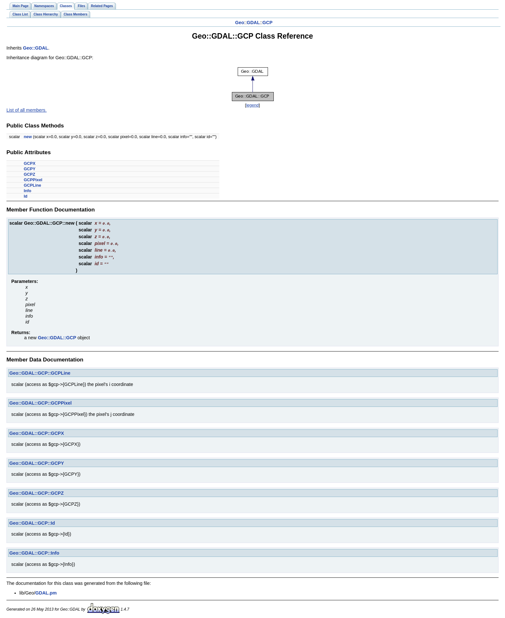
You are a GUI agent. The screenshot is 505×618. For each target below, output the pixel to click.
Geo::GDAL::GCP (57, 335)
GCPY (29, 168)
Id (25, 196)
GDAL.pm (46, 590)
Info (27, 190)
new (28, 136)
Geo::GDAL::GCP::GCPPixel (40, 400)
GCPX (29, 163)
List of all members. (26, 110)
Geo (239, 22)
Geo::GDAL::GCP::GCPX (36, 431)
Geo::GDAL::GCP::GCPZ (36, 490)
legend (252, 105)
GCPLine (32, 185)
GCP (267, 22)
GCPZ (29, 174)
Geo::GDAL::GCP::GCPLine (39, 370)
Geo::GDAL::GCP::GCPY (36, 461)
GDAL (253, 22)
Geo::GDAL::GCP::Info (34, 550)
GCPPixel (33, 179)
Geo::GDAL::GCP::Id (32, 520)
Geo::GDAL (35, 48)
